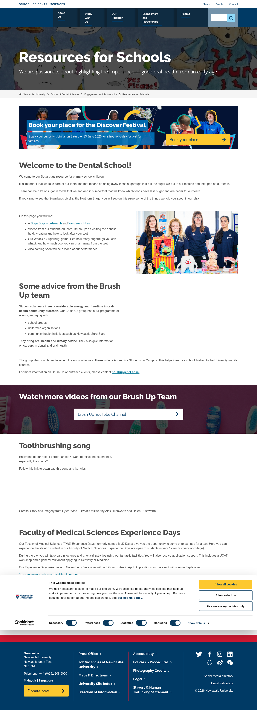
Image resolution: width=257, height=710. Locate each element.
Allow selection (225, 675)
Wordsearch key (79, 223)
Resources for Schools (136, 94)
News (206, 4)
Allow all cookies (226, 664)
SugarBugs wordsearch (46, 223)
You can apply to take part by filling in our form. (50, 574)
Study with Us (100, 18)
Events (219, 4)
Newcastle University (33, 94)
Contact (233, 4)
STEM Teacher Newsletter (86, 582)
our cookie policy (130, 677)
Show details (196, 702)
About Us (77, 18)
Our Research (126, 18)
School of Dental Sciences (42, 4)
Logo (36, 17)
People (197, 18)
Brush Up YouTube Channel (102, 414)
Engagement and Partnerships (164, 18)
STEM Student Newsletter (47, 582)
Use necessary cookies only (225, 686)
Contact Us (181, 610)
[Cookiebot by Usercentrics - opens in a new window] (24, 703)
